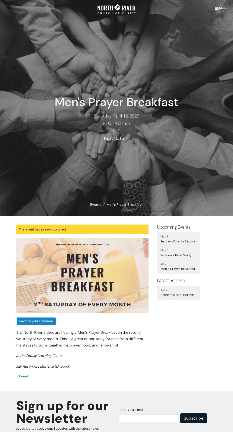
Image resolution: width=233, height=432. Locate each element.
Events (95, 204)
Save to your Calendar (36, 321)
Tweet (23, 376)
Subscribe (194, 418)
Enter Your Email (131, 409)
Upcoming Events (173, 227)
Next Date (116, 138)
